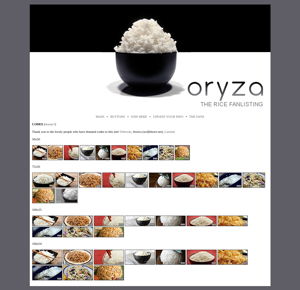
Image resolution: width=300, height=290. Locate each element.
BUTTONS (117, 116)
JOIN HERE (139, 116)
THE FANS (196, 116)
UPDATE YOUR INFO (168, 116)
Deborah (125, 131)
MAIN (100, 116)
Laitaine (170, 131)
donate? (50, 124)
